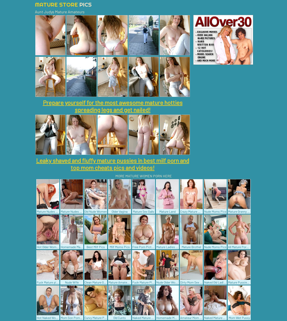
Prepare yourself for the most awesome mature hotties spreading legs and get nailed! (113, 106)
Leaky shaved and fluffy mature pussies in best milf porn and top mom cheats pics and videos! (112, 164)
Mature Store (63, 4)
